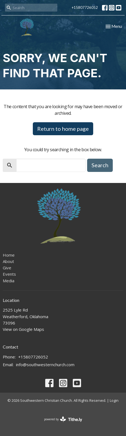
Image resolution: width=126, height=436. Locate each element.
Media (8, 280)
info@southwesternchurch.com (45, 364)
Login (114, 400)
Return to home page (63, 128)
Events (9, 274)
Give (7, 267)
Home (9, 255)
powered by (63, 419)
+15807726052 (85, 7)
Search (100, 165)
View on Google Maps (23, 329)
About (8, 261)
